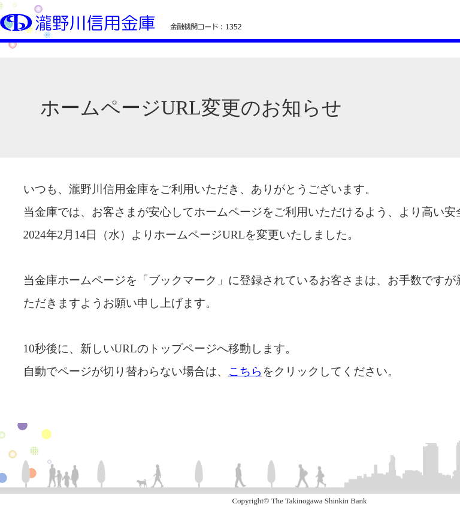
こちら (245, 371)
